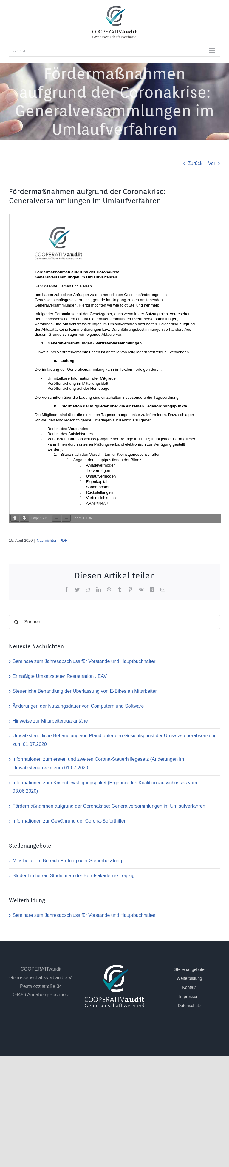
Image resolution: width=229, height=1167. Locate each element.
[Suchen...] (114, 622)
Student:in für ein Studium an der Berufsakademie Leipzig (73, 875)
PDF (63, 540)
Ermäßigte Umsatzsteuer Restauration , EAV (60, 676)
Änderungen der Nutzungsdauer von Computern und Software (78, 706)
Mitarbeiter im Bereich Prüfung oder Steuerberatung (67, 860)
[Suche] (16, 622)
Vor (211, 163)
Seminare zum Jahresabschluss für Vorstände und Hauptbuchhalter (84, 661)
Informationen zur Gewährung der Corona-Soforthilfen (69, 820)
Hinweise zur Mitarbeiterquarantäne (50, 720)
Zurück (195, 163)
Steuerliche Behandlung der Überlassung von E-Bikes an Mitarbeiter (85, 691)
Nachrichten (47, 540)
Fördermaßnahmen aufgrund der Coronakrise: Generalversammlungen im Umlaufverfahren (109, 806)
